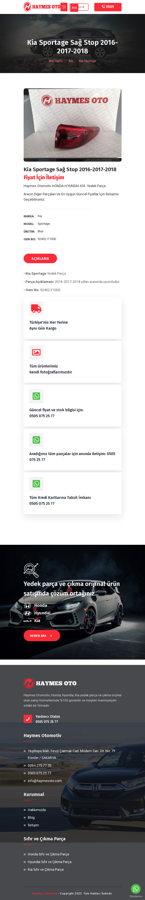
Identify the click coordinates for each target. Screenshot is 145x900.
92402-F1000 (47, 239)
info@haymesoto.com (45, 781)
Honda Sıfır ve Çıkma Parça (48, 854)
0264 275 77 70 (39, 765)
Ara (74, 8)
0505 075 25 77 (42, 416)
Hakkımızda (37, 810)
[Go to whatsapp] (136, 889)
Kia (71, 61)
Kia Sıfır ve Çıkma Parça (46, 869)
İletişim (33, 825)
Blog (31, 817)
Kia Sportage (87, 61)
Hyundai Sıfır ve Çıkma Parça (49, 862)
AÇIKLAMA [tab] (40, 259)
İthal (40, 231)
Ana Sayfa (55, 61)
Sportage (44, 224)
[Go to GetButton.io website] (136, 896)
